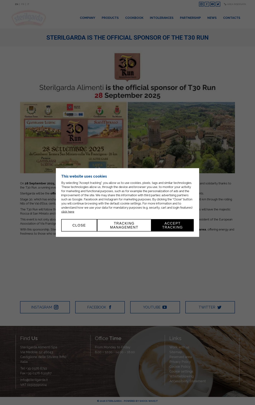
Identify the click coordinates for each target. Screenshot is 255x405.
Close (79, 225)
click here (67, 211)
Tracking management (124, 225)
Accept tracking (172, 225)
